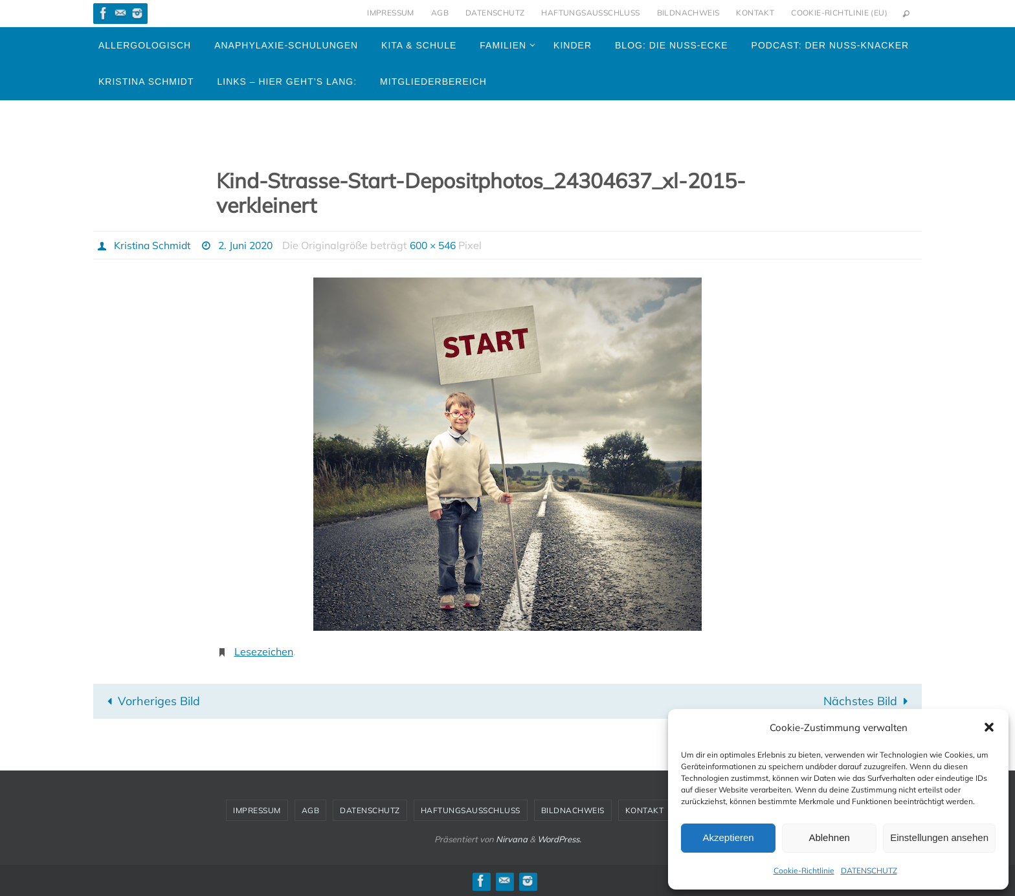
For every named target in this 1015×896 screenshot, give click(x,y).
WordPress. (559, 838)
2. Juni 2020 (249, 245)
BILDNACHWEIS (688, 12)
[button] (989, 727)
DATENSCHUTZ (869, 870)
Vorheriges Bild (151, 700)
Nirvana (512, 838)
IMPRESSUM (390, 12)
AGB (440, 12)
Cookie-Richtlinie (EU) (839, 12)
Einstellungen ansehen (939, 837)
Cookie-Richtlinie (804, 870)
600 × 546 (441, 245)
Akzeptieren (727, 837)
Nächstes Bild (868, 700)
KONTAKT (755, 12)
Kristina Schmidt (153, 245)
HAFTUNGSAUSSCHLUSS (590, 12)
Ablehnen (829, 837)
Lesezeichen (263, 651)
